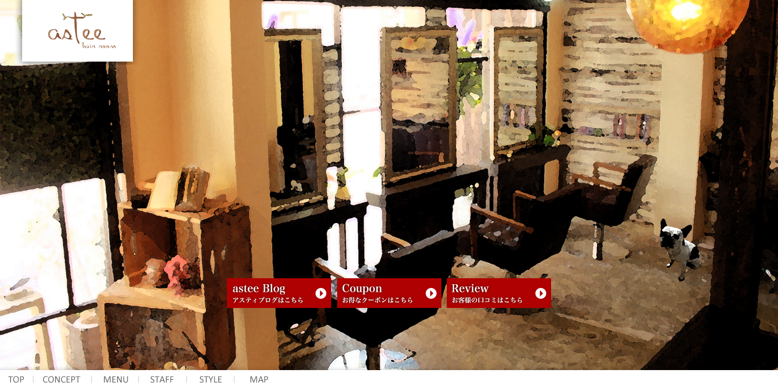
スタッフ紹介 (162, 379)
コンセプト (62, 379)
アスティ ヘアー (16, 379)
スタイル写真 (210, 379)
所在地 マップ (259, 379)
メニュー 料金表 (115, 379)
